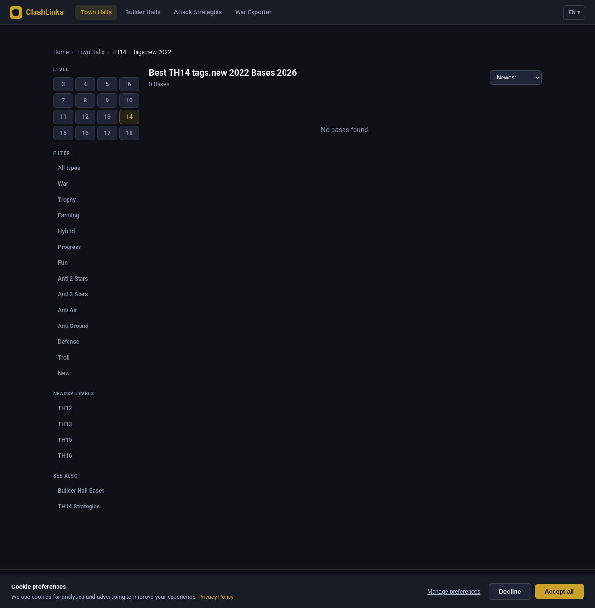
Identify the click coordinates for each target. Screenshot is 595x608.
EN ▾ (574, 12)
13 (107, 116)
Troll (63, 357)
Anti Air (67, 310)
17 (107, 133)
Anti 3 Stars (73, 294)
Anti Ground (73, 326)
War (63, 183)
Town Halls (96, 12)
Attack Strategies (198, 12)
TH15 (65, 440)
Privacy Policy (216, 597)
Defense (68, 341)
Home (61, 52)
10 (129, 100)
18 (129, 133)
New (63, 373)
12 (85, 116)
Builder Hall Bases (81, 490)
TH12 (65, 408)
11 (63, 116)
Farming (68, 215)
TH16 (65, 455)
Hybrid (66, 231)
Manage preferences (453, 591)
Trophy (67, 199)
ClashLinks (37, 12)
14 (129, 116)
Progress (69, 247)
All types (69, 168)
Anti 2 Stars (73, 278)
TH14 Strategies (79, 506)
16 (85, 133)
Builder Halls (142, 12)
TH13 (65, 424)
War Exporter (253, 12)
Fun (63, 262)
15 (63, 133)
